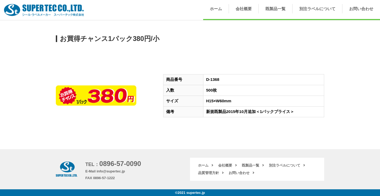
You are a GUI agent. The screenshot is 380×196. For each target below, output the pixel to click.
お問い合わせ (361, 8)
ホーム (216, 8)
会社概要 (244, 8)
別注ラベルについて (317, 8)
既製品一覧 (275, 8)
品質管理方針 (208, 173)
